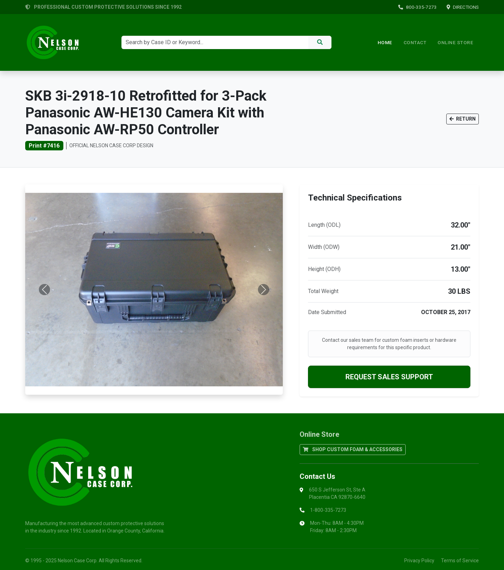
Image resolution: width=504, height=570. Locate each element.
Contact (415, 42)
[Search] (215, 42)
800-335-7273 (417, 7)
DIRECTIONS (463, 7)
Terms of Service (460, 560)
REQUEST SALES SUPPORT (389, 377)
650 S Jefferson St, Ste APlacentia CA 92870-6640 (337, 493)
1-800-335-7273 (328, 510)
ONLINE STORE (455, 42)
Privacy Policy (419, 560)
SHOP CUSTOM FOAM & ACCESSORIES (352, 449)
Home (385, 42)
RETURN (462, 119)
